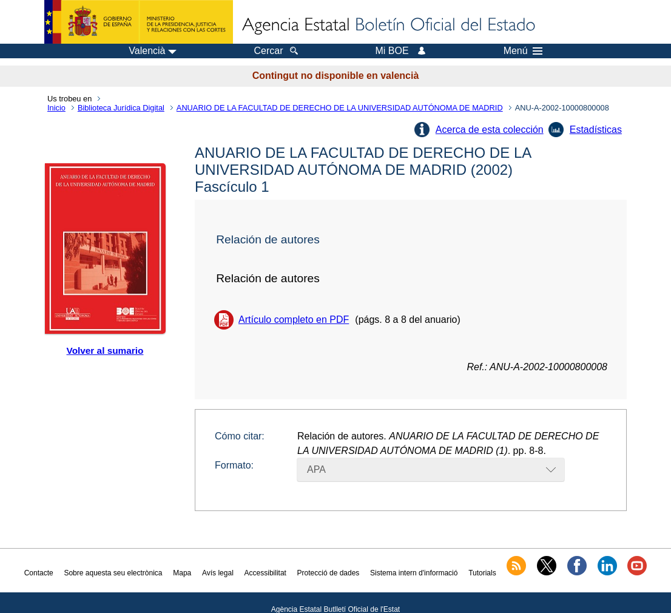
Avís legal (218, 573)
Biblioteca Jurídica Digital (121, 107)
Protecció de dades (328, 573)
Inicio (56, 107)
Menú (523, 51)
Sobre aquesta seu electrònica (113, 573)
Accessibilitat (265, 573)
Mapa (182, 573)
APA (316, 469)
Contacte (38, 573)
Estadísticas (596, 129)
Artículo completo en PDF (293, 319)
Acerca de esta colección (490, 129)
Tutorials (482, 573)
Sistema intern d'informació (413, 573)
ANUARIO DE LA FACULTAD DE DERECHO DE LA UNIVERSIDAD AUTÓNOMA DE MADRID (340, 107)
